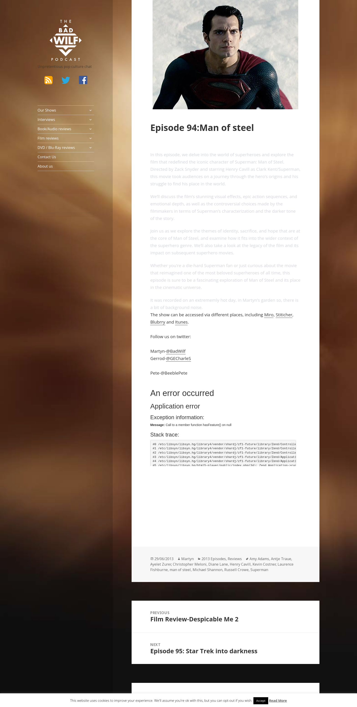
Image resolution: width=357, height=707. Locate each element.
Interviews (46, 119)
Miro (268, 315)
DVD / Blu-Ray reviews (56, 147)
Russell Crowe (236, 569)
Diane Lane (218, 564)
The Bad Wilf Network (57, 26)
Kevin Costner (264, 564)
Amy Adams (259, 558)
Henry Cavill (240, 564)
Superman (259, 569)
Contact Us (47, 156)
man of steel (180, 569)
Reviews (235, 558)
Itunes (181, 322)
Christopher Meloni (190, 564)
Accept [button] (260, 701)
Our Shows (47, 110)
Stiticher (284, 315)
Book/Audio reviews (54, 128)
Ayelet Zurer (160, 564)
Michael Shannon (207, 569)
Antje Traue (281, 558)
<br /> (164, 500)
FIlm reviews (48, 138)
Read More (278, 700)
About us (45, 166)
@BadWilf (176, 351)
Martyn (187, 558)
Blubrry (157, 322)
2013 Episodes (213, 558)
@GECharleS (178, 358)
